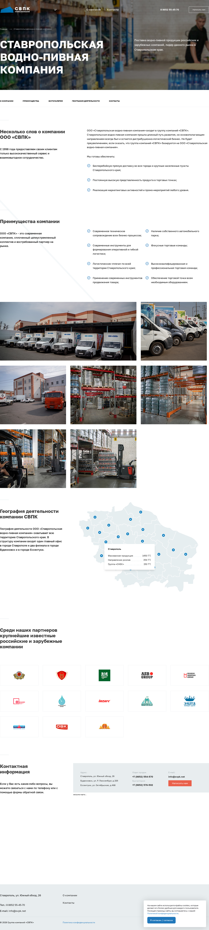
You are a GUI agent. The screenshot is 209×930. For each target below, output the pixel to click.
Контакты (114, 101)
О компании (6, 101)
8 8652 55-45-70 (169, 9)
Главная (3, 29)
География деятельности (86, 101)
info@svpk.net (176, 776)
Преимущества (31, 101)
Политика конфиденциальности (79, 922)
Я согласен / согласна (161, 920)
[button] (56, 11)
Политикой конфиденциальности (162, 913)
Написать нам (199, 9)
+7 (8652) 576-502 (142, 784)
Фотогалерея (55, 101)
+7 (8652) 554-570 (142, 776)
